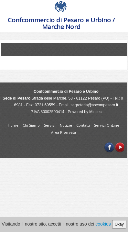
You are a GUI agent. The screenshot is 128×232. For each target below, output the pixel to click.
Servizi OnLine (106, 125)
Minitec (95, 112)
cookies (103, 224)
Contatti (83, 125)
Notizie (66, 125)
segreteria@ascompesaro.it (94, 105)
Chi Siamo (32, 125)
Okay (119, 224)
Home (13, 125)
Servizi (50, 125)
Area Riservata (63, 132)
